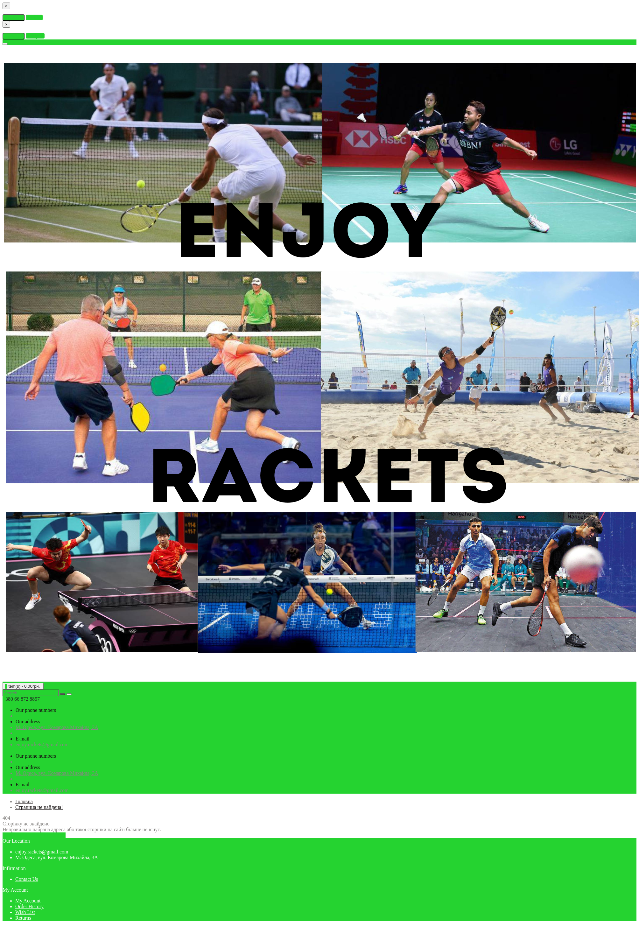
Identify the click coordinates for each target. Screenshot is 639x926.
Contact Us (26, 879)
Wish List (25, 912)
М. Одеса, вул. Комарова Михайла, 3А (57, 727)
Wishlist (34, 17)
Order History (29, 906)
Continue (13, 17)
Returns (23, 918)
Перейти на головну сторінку (34, 835)
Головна (24, 801)
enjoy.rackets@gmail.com (42, 744)
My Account (28, 900)
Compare (35, 36)
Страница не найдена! (39, 807)
